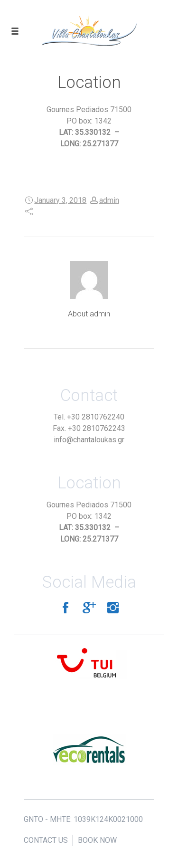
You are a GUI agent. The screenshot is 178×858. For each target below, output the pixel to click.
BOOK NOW (97, 840)
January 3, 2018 (60, 200)
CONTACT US (46, 840)
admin (109, 200)
